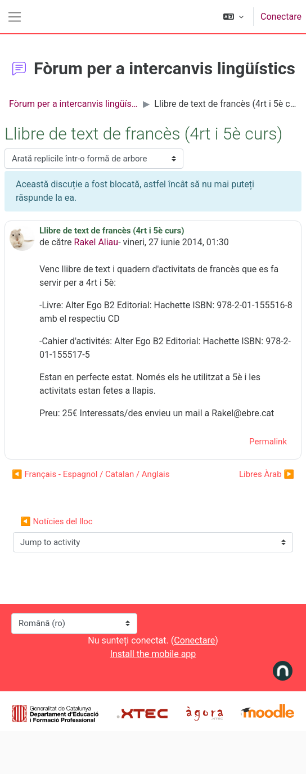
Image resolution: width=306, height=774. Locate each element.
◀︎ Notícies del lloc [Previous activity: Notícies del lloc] (56, 521)
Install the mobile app (153, 654)
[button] (233, 16)
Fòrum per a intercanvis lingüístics (73, 103)
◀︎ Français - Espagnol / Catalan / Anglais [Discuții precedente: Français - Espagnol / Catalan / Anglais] (91, 474)
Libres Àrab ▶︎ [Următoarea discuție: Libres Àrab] (266, 474)
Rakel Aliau (96, 242)
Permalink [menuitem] (268, 441)
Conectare (281, 16)
